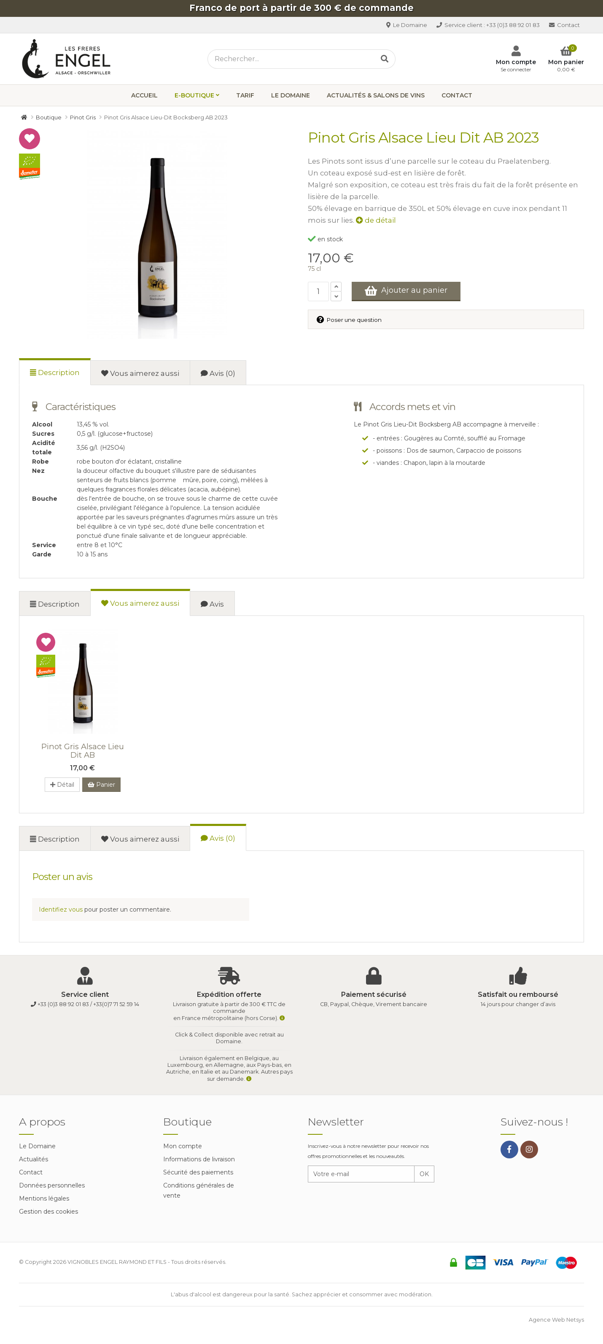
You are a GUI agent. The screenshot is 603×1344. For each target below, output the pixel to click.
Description (55, 372)
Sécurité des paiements (198, 1172)
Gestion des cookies (48, 1211)
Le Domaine (406, 25)
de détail (376, 220)
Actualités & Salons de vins (376, 95)
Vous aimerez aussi (140, 373)
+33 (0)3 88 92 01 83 (488, 25)
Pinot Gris (82, 751)
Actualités (33, 1159)
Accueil (144, 95)
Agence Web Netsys (556, 1320)
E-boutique (194, 95)
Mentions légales (44, 1198)
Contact (564, 25)
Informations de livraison (199, 1159)
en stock (325, 239)
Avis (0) (218, 373)
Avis (212, 604)
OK (424, 1174)
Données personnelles (52, 1185)
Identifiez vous (61, 909)
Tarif (245, 95)
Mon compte (182, 1146)
